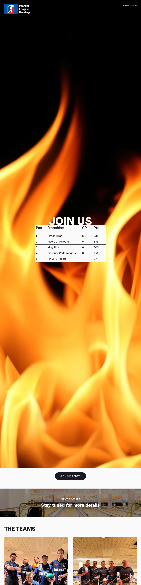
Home (126, 5)
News (134, 5)
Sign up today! (70, 476)
